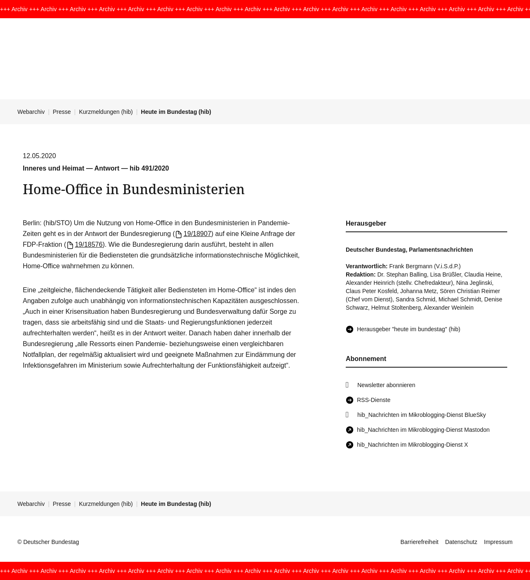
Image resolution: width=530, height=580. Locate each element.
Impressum (498, 542)
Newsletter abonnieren (386, 385)
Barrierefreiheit (419, 542)
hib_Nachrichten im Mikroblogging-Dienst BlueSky (421, 415)
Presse (62, 111)
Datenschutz (461, 542)
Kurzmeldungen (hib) (106, 111)
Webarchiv (31, 111)
